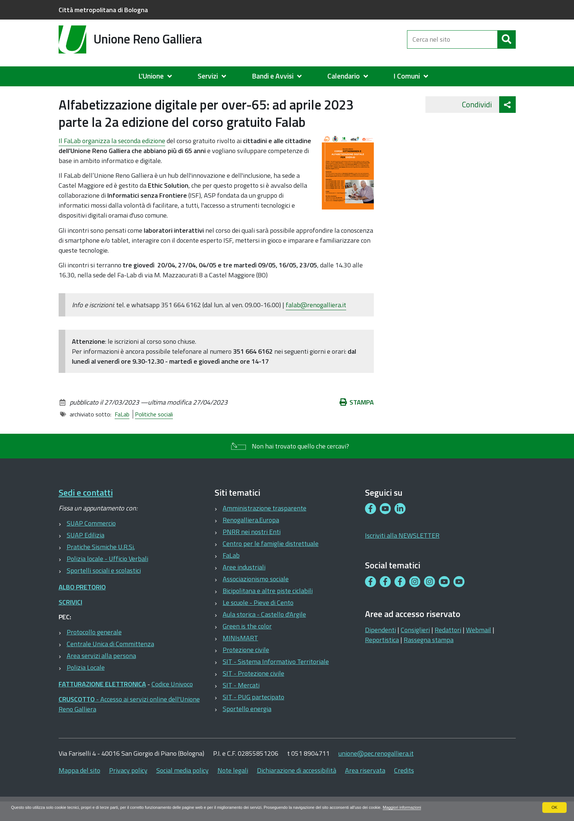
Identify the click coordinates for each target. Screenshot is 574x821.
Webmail (478, 648)
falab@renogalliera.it (316, 323)
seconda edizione (112, 159)
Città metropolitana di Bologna (103, 10)
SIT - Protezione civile (253, 691)
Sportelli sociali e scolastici (104, 588)
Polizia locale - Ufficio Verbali (107, 577)
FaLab (122, 432)
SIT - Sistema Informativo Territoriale (276, 680)
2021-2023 (208, 94)
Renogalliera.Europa (251, 538)
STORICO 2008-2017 (153, 94)
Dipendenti (380, 648)
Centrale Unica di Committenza (110, 662)
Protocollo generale (94, 650)
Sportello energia (247, 727)
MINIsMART (240, 656)
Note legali (233, 788)
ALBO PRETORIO (82, 605)
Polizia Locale (86, 685)
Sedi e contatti (86, 510)
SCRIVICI (70, 620)
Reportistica (382, 658)
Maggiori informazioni (440, 807)
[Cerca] (506, 43)
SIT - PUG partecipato (253, 715)
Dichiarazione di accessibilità (296, 788)
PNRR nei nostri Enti (252, 550)
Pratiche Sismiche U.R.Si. (101, 565)
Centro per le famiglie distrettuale (271, 562)
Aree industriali (244, 585)
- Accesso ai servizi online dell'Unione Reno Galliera (129, 722)
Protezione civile (246, 668)
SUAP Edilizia (85, 553)
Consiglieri (415, 648)
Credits (404, 788)
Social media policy (182, 788)
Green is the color (247, 644)
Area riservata (365, 788)
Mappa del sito (79, 788)
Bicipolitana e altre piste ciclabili (268, 609)
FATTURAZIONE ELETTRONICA (102, 702)
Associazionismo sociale (256, 597)
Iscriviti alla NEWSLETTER (402, 553)
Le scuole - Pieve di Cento (258, 621)
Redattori (448, 648)
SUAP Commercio (91, 541)
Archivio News (92, 94)
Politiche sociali (154, 432)
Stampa (357, 420)
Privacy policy (128, 788)
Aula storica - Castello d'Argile (264, 632)
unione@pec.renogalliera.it (376, 771)
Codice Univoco (172, 702)
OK (554, 807)
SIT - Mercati (241, 703)
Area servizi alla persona (101, 674)
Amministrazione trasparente (264, 526)
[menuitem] (158, 76)
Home (63, 94)
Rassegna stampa (428, 658)
